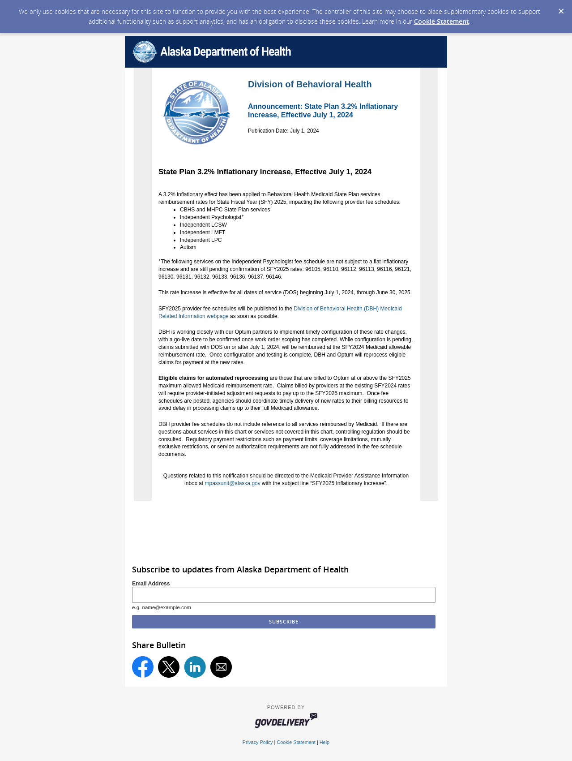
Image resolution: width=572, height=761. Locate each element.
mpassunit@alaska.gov (232, 483)
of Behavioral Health (327, 84)
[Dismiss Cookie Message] (561, 8)
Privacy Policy (258, 742)
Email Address (151, 583)
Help (324, 742)
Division (265, 84)
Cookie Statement (441, 21)
